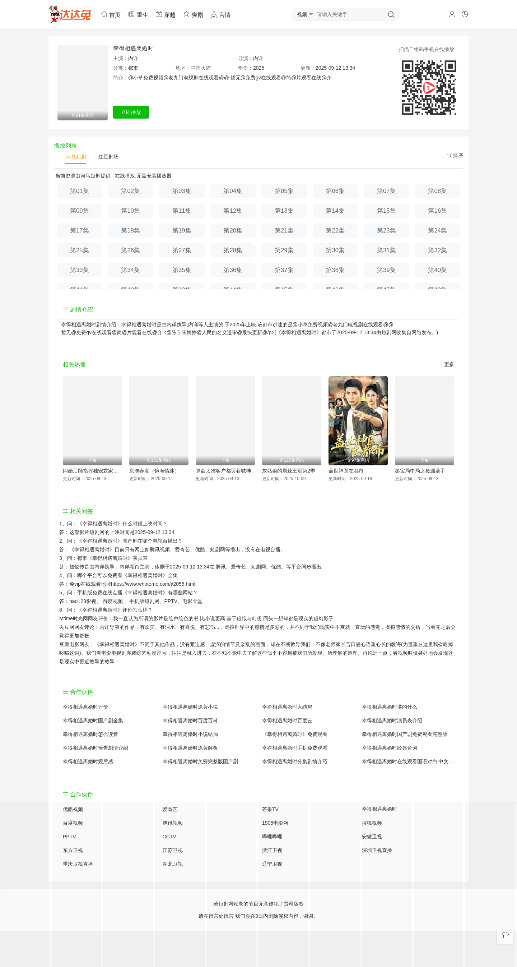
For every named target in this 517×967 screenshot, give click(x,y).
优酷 (276, 567)
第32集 (437, 250)
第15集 (386, 210)
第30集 (335, 250)
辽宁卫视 (272, 864)
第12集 (232, 210)
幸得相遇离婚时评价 (85, 707)
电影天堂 (192, 601)
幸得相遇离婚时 (133, 48)
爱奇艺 (238, 567)
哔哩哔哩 (272, 836)
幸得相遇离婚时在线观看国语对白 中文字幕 (408, 761)
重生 (138, 14)
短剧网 (388, 332)
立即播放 (131, 112)
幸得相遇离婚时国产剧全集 (93, 720)
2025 (258, 68)
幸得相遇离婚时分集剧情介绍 (294, 761)
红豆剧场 (107, 157)
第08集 (437, 191)
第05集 (284, 191)
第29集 (284, 250)
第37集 (284, 270)
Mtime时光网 (73, 618)
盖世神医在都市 (346, 471)
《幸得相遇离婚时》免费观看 (294, 734)
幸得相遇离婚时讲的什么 (389, 707)
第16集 (437, 210)
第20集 (232, 230)
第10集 (130, 210)
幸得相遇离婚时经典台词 (389, 748)
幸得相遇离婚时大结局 (287, 707)
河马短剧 (75, 157)
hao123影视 (82, 601)
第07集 (386, 191)
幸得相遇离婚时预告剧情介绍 (95, 748)
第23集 (386, 230)
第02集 (130, 191)
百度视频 (113, 601)
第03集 (181, 191)
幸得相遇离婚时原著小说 (190, 707)
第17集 (79, 230)
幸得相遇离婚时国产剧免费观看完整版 (404, 734)
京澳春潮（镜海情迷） (154, 471)
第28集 (232, 250)
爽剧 (193, 14)
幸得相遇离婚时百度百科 (190, 720)
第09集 (79, 210)
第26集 (130, 250)
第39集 (386, 270)
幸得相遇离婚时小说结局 (190, 734)
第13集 (284, 210)
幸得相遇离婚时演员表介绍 (392, 720)
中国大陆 (201, 68)
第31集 (386, 250)
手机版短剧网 (144, 601)
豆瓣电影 (69, 644)
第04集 (232, 191)
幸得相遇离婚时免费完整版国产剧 (200, 761)
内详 (133, 58)
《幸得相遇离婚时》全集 (150, 575)
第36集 (232, 270)
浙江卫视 (272, 850)
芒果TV (270, 809)
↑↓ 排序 (455, 155)
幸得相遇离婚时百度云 (287, 720)
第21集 (284, 230)
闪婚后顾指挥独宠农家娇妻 (92, 471)
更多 (449, 364)
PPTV (171, 601)
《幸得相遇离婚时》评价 (104, 610)
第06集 (335, 191)
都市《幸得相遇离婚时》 (104, 558)
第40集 (437, 270)
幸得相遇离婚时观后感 (88, 761)
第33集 (79, 270)
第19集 (181, 230)
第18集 (130, 230)
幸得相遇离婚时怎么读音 (90, 734)
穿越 (165, 14)
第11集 (181, 210)
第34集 (130, 270)
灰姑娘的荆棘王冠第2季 (288, 471)
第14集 (335, 210)
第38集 (335, 270)
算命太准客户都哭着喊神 (223, 471)
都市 (133, 68)
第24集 (437, 230)
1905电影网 (275, 823)
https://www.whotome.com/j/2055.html (153, 584)
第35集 (181, 270)
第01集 (79, 191)
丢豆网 (66, 627)
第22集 (335, 230)
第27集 (181, 250)
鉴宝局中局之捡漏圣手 (420, 471)
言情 (220, 14)
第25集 (79, 250)
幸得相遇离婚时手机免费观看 (294, 748)
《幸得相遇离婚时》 (99, 523)
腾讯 (221, 567)
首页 (111, 14)
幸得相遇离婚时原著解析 (190, 748)
